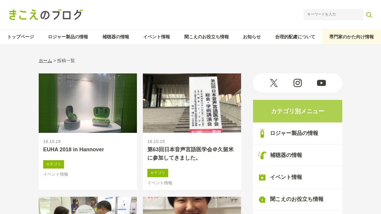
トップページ (20, 36)
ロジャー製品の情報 (68, 36)
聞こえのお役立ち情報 (206, 36)
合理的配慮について (295, 36)
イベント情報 (156, 36)
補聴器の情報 (115, 36)
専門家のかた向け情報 (351, 36)
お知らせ (252, 36)
